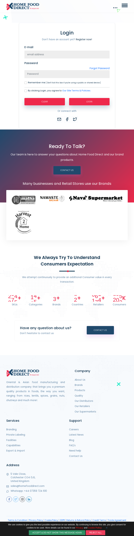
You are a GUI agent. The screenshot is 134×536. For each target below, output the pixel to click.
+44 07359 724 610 (35, 491)
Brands (79, 385)
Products (80, 390)
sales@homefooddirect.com (27, 486)
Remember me (64, 82)
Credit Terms (99, 520)
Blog (71, 440)
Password (31, 63)
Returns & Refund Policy (78, 520)
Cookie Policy (51, 520)
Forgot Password (100, 68)
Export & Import (15, 450)
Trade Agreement (117, 520)
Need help (75, 450)
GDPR (62, 520)
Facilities (11, 440)
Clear (45, 101)
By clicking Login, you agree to (59, 90)
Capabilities (13, 445)
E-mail (28, 47)
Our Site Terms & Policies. (76, 90)
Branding (11, 429)
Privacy (79, 534)
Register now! (84, 39)
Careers (74, 429)
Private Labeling (15, 434)
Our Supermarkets (85, 411)
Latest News (76, 434)
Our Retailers (82, 406)
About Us (80, 379)
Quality (79, 395)
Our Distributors (84, 401)
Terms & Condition (17, 520)
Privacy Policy (36, 520)
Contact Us (67, 170)
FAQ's (72, 445)
